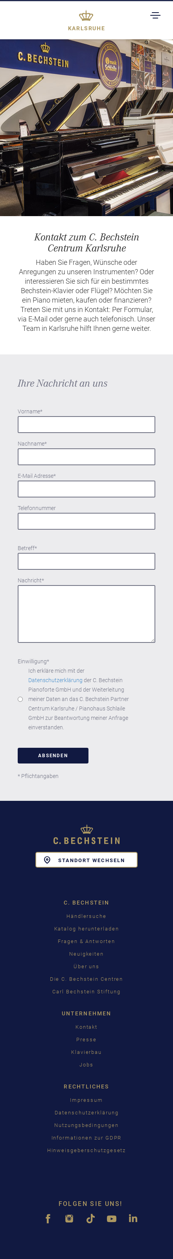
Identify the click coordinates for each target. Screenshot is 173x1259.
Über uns (87, 966)
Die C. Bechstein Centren (86, 979)
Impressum (86, 1100)
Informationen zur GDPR (87, 1138)
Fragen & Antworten (86, 941)
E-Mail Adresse (37, 476)
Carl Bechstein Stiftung (86, 992)
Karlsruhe (86, 28)
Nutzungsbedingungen (86, 1125)
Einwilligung (33, 661)
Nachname (32, 443)
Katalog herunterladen (86, 929)
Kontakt (86, 1027)
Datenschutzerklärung (55, 680)
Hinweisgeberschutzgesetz (86, 1150)
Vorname (30, 411)
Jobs (86, 1065)
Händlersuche (86, 916)
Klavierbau (86, 1052)
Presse (86, 1039)
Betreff (27, 548)
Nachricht (31, 580)
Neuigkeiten (86, 954)
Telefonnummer (37, 508)
